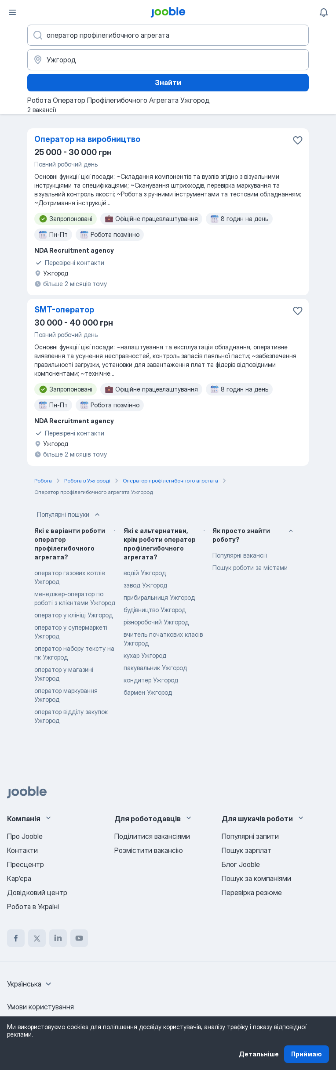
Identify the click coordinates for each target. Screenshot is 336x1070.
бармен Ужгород (148, 692)
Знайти (168, 82)
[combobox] (30, 984)
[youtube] (79, 938)
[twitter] (37, 938)
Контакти (22, 850)
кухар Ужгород (145, 655)
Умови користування (40, 1006)
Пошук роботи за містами (250, 567)
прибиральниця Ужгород (159, 597)
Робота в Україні (33, 906)
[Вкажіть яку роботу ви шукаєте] (168, 35)
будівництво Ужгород (155, 609)
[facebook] (16, 938)
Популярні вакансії (239, 555)
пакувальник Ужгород (155, 667)
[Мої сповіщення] (323, 12)
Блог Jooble (241, 864)
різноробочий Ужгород (156, 622)
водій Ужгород (145, 573)
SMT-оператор (64, 309)
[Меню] (12, 12)
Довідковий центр (37, 892)
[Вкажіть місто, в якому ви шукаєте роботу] (168, 59)
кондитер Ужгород (151, 680)
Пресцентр (25, 864)
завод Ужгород (145, 585)
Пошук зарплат (246, 850)
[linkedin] (58, 938)
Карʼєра (19, 878)
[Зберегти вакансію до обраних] (298, 140)
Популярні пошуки (69, 514)
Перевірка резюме (252, 892)
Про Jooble (25, 836)
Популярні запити (250, 836)
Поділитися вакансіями (152, 836)
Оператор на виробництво (87, 139)
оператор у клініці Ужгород (73, 615)
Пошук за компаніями (256, 878)
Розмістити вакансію (148, 850)
